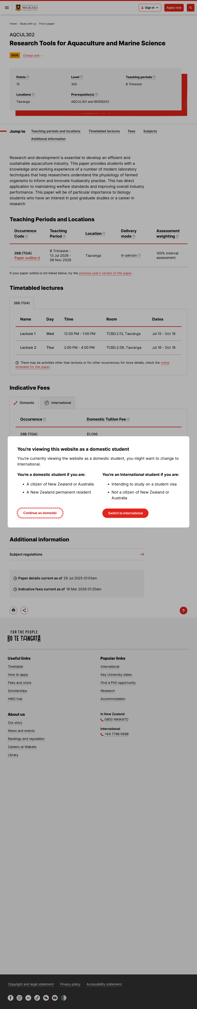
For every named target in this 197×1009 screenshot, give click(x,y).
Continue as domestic (40, 513)
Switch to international (125, 513)
